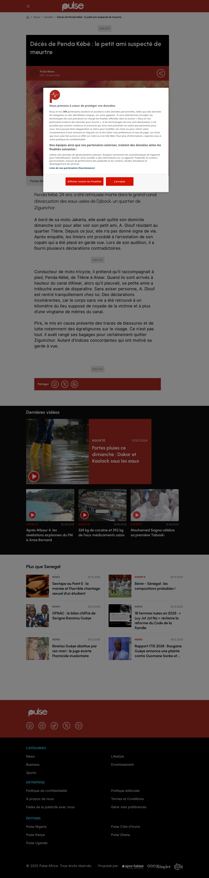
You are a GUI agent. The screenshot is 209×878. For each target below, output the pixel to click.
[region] (106, 140)
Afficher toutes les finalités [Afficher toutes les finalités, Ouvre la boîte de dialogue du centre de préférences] (84, 181)
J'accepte (119, 181)
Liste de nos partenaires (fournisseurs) (72, 167)
